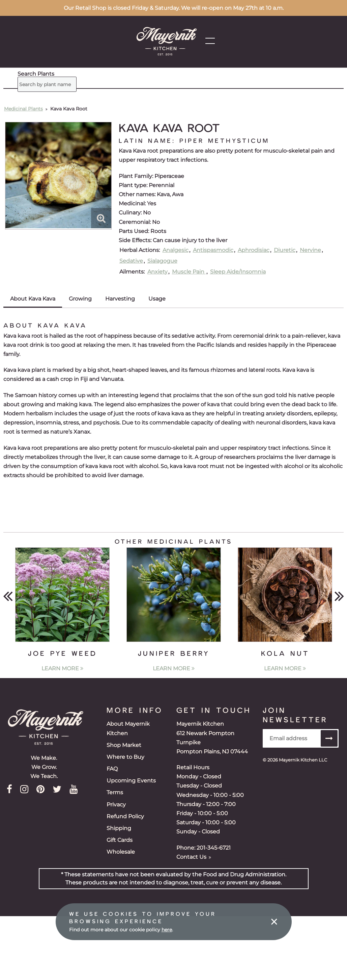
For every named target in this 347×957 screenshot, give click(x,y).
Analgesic (176, 250)
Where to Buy (125, 757)
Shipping (119, 828)
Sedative (131, 261)
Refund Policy (125, 816)
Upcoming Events (131, 780)
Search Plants (36, 74)
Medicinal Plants (23, 109)
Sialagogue (162, 261)
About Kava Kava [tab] (32, 298)
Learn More (62, 668)
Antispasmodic (213, 250)
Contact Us (193, 857)
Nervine (310, 250)
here (167, 930)
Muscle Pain (189, 271)
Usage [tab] (157, 298)
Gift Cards (120, 840)
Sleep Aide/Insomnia (238, 271)
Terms (115, 792)
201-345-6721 (214, 848)
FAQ (112, 769)
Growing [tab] (80, 298)
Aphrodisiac (253, 250)
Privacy (116, 804)
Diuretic (284, 250)
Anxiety (157, 271)
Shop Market (124, 745)
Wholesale (121, 852)
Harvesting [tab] (120, 298)
